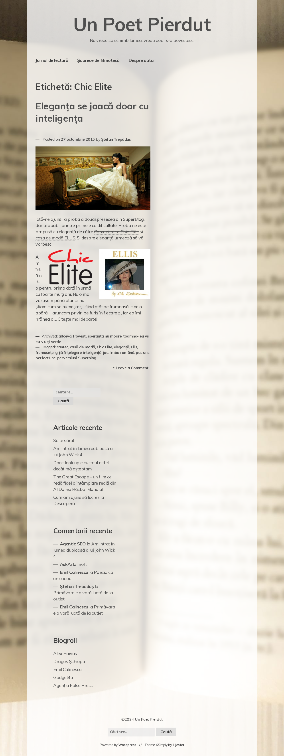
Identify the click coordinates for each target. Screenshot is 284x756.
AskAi (66, 564)
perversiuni (67, 357)
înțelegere (73, 352)
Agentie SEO (73, 544)
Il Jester (179, 745)
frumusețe (45, 352)
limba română (122, 352)
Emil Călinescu (67, 669)
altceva (65, 336)
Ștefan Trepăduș (116, 139)
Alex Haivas (65, 653)
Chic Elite (104, 346)
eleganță (121, 346)
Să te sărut (63, 440)
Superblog (87, 357)
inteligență (92, 352)
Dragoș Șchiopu (69, 661)
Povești (79, 336)
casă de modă (82, 346)
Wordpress (127, 745)
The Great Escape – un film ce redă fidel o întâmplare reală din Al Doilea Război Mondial (84, 483)
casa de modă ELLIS (55, 238)
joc (105, 352)
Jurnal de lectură (52, 60)
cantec (62, 346)
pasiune (143, 352)
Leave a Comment (133, 368)
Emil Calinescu (74, 572)
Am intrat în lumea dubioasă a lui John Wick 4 (84, 550)
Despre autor (141, 60)
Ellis (134, 346)
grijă (59, 352)
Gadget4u (63, 677)
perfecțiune (46, 357)
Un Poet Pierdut (142, 24)
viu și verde (51, 341)
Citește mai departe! (77, 319)
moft (82, 564)
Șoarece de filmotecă (98, 60)
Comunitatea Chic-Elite (116, 231)
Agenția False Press (73, 685)
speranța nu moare (105, 336)
